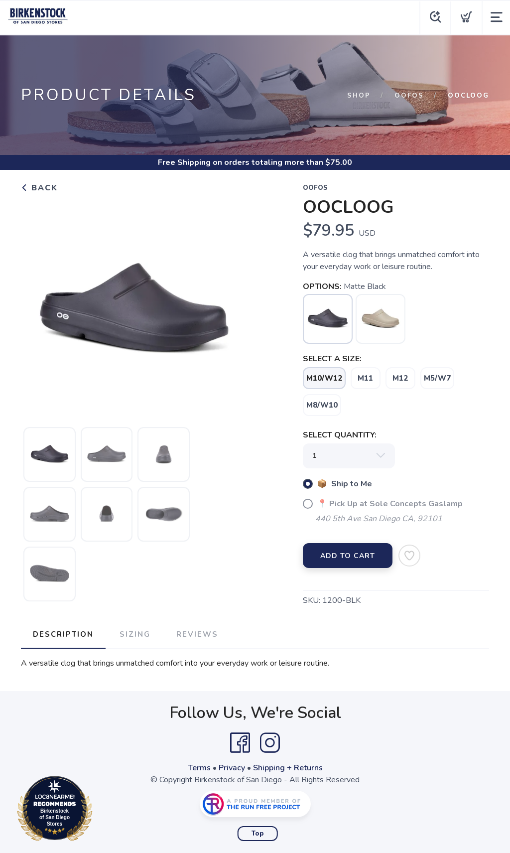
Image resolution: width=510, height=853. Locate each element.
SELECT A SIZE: (332, 358)
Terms (199, 767)
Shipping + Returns (288, 767)
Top (258, 833)
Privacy (232, 767)
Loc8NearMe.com (98, 810)
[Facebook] (240, 743)
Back (39, 187)
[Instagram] (270, 743)
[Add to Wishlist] (409, 556)
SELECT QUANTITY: (340, 434)
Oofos (409, 95)
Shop (359, 95)
